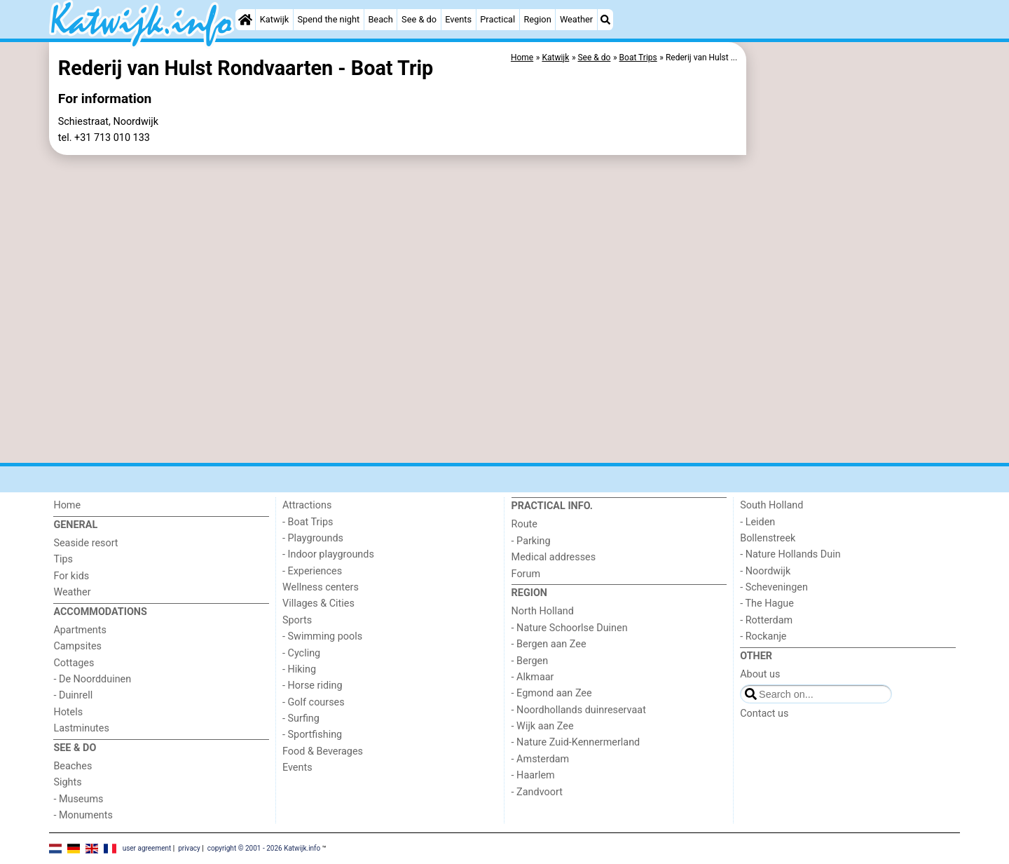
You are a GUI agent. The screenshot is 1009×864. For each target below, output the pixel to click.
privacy (189, 848)
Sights (67, 782)
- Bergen (530, 661)
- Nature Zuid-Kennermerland (576, 742)
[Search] (605, 19)
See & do (419, 19)
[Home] (245, 19)
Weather (576, 19)
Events (458, 19)
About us (760, 674)
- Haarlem (533, 775)
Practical (497, 19)
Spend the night (328, 19)
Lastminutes (81, 728)
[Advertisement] (855, 364)
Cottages (73, 663)
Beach (380, 19)
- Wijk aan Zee (543, 726)
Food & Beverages (322, 751)
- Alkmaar (533, 677)
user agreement (147, 848)
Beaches (72, 766)
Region (537, 19)
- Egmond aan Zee (552, 693)
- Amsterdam (541, 759)
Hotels (68, 712)
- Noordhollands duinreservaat (579, 710)
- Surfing (301, 718)
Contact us (764, 714)
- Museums (78, 799)
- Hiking (299, 669)
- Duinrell (72, 695)
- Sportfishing (312, 735)
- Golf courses (313, 702)
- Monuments (83, 815)
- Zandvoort (537, 792)
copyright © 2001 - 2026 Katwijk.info (264, 848)
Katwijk (274, 19)
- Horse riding (312, 685)
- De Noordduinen (92, 679)
